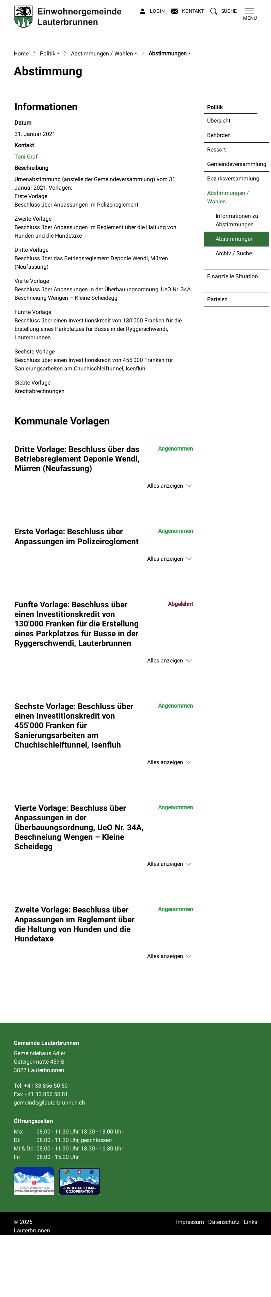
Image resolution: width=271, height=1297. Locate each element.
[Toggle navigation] (248, 14)
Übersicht (218, 182)
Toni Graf (26, 218)
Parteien (217, 361)
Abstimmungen (234, 303)
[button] (223, 11)
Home (21, 115)
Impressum (190, 1284)
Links (250, 1284)
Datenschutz (224, 1284)
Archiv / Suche (234, 315)
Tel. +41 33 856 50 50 (41, 1147)
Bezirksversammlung (233, 240)
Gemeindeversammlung (236, 226)
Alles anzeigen (165, 548)
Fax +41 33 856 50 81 (41, 1156)
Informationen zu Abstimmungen (237, 282)
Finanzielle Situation (232, 338)
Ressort (216, 211)
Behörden (219, 197)
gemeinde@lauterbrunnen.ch (49, 1164)
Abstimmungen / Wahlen (228, 259)
